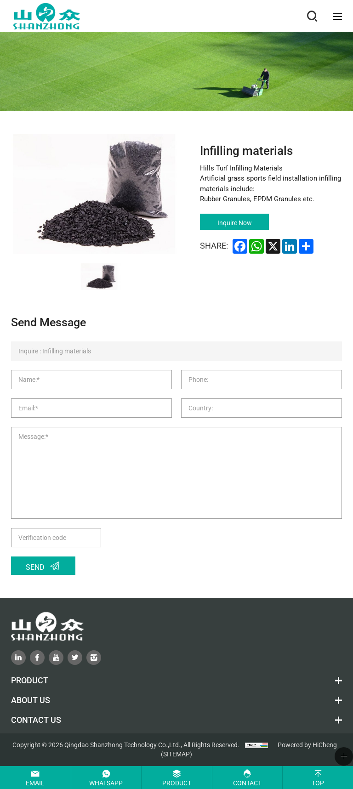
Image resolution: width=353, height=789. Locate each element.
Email (35, 783)
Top (318, 783)
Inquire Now (234, 223)
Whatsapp (106, 783)
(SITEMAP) (176, 754)
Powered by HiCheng (307, 745)
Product (176, 783)
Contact (247, 783)
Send (35, 567)
